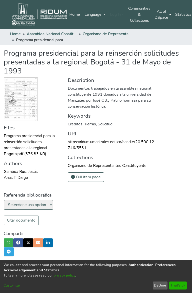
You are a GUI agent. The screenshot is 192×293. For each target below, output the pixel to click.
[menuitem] (162, 14)
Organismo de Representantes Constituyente (108, 34)
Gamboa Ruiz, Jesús (21, 171)
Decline (160, 285)
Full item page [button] (86, 177)
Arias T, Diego (16, 177)
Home (74, 14)
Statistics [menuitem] (183, 14)
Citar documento (21, 220)
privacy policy (64, 275)
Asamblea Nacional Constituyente (52, 34)
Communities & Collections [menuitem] (139, 14)
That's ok (177, 285)
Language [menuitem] (93, 14)
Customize (12, 285)
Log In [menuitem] (115, 14)
